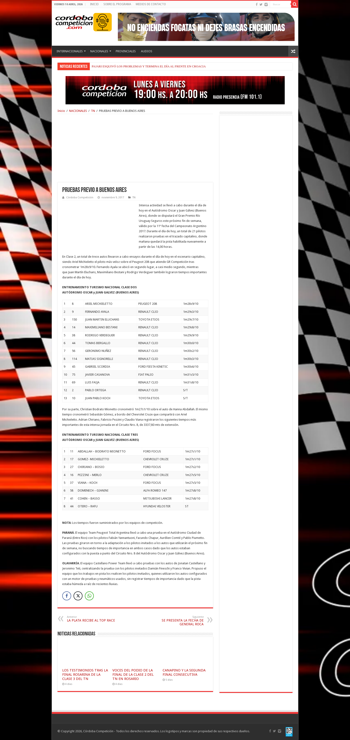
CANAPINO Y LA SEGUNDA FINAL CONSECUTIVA (184, 672)
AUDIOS (146, 51)
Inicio (61, 111)
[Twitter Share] (78, 595)
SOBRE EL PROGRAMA (117, 4)
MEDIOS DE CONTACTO (151, 4)
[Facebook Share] (66, 595)
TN (93, 111)
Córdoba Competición (79, 197)
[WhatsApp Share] (89, 595)
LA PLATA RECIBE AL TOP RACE (91, 618)
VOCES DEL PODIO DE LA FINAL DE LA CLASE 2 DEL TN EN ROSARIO (133, 674)
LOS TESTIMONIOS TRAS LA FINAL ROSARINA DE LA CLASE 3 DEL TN (85, 674)
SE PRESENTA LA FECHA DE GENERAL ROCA (179, 620)
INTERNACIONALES (70, 51)
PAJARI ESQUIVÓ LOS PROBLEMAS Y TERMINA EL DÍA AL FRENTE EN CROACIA (149, 66)
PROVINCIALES (126, 51)
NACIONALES (99, 51)
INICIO (94, 4)
